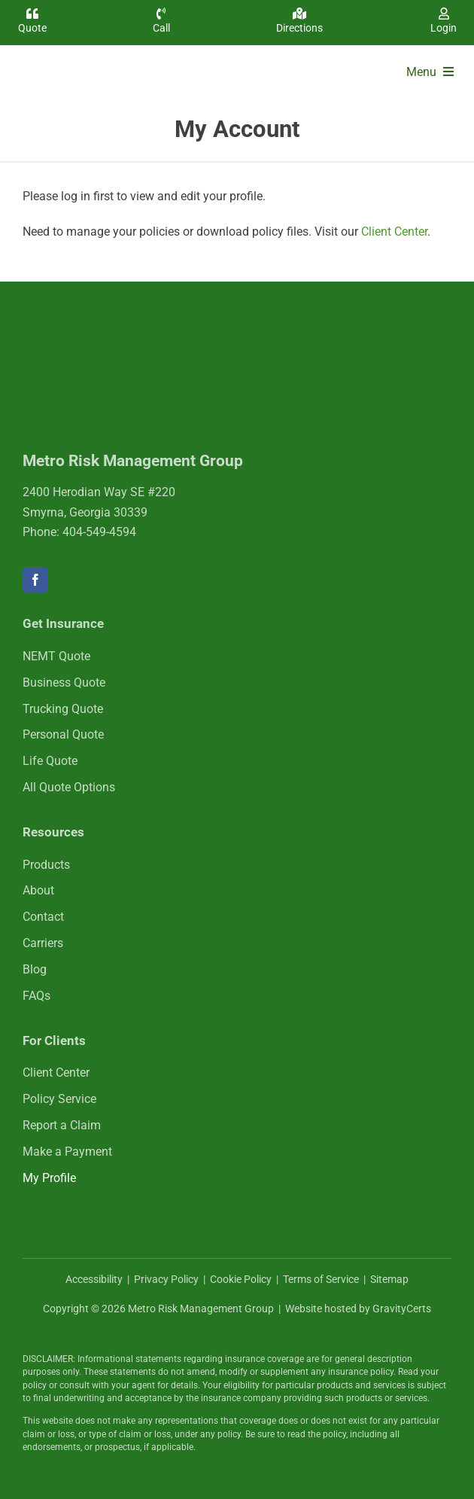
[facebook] (35, 580)
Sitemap (389, 1279)
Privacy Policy (166, 1279)
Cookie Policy (241, 1279)
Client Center (394, 231)
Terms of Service (321, 1279)
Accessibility (94, 1279)
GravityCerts (401, 1308)
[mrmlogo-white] (120, 335)
